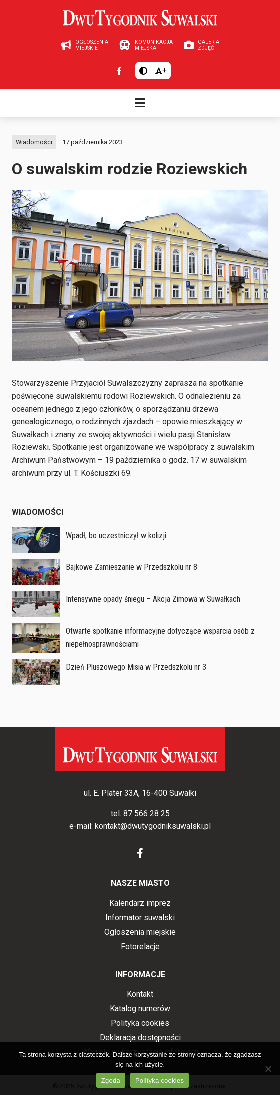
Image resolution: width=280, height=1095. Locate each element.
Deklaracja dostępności (140, 1037)
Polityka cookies (140, 1023)
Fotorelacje (140, 946)
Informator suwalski (140, 917)
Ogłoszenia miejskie (140, 932)
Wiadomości (34, 142)
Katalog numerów (140, 1008)
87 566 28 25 (146, 813)
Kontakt (140, 994)
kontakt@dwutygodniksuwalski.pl (153, 826)
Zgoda (110, 1080)
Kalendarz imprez (140, 903)
